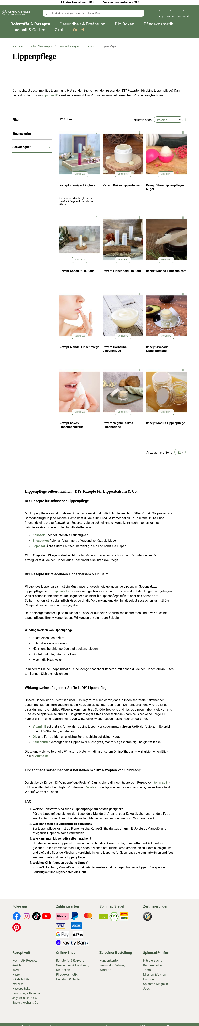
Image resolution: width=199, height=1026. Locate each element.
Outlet (78, 30)
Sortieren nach (142, 120)
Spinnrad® (50, 95)
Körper (16, 970)
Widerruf (105, 970)
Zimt (59, 30)
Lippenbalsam (63, 591)
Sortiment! (40, 756)
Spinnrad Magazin (155, 984)
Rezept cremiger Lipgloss (77, 185)
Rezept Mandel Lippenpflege (79, 347)
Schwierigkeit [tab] (21, 147)
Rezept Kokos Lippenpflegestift (71, 425)
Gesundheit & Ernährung (82, 24)
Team (147, 970)
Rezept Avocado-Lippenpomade (158, 349)
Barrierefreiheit (153, 965)
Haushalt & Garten (27, 30)
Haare (16, 974)
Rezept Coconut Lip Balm (77, 271)
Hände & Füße (20, 979)
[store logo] (16, 13)
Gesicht (90, 46)
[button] (96, 132)
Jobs (146, 988)
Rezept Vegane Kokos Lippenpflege (118, 425)
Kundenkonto (109, 960)
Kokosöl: (39, 535)
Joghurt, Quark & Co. (24, 998)
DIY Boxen (124, 24)
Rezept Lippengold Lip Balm (122, 271)
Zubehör (91, 787)
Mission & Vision (154, 974)
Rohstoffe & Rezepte (30, 24)
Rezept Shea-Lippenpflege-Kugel (165, 187)
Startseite (17, 46)
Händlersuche (152, 960)
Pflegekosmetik (158, 24)
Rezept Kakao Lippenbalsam (122, 185)
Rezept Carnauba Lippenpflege (115, 349)
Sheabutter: (41, 540)
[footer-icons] (16, 917)
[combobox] (93, 13)
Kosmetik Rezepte (69, 46)
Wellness (17, 984)
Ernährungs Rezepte (26, 993)
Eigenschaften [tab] (22, 134)
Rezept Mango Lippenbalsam (166, 271)
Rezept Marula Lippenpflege (165, 423)
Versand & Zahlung (113, 965)
